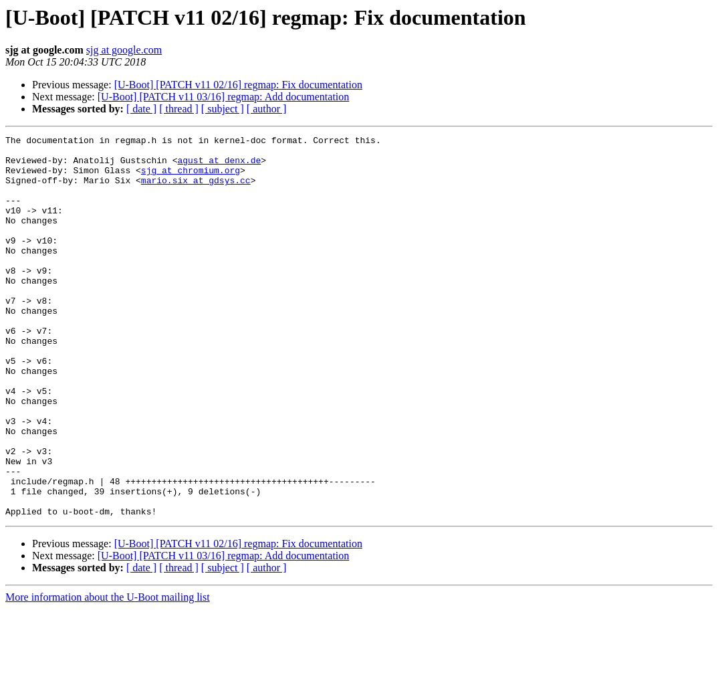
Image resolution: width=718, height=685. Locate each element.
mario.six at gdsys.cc (196, 190)
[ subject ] (222, 108)
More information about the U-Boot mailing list (107, 673)
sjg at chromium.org (190, 178)
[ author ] (267, 108)
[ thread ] (179, 108)
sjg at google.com (124, 50)
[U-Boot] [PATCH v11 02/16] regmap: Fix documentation (238, 84)
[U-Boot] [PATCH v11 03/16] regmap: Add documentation (224, 96)
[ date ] (141, 108)
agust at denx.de (219, 166)
